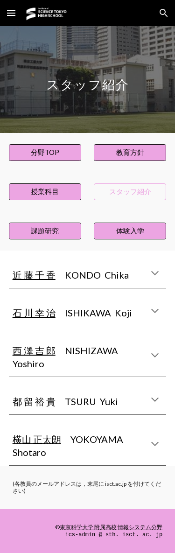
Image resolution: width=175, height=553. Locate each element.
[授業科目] (45, 192)
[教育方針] (130, 152)
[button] (11, 13)
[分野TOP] (45, 152)
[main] (88, 79)
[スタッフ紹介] (130, 192)
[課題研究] (45, 231)
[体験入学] (130, 231)
